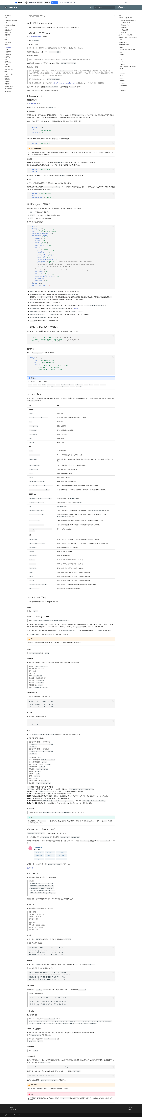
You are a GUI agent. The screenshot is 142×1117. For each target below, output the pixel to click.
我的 (126, 2)
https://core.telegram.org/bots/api (64, 83)
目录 (119, 15)
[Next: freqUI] (132, 1109)
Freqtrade (8, 15)
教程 (47, 2)
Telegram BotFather (35, 37)
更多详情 (77, 308)
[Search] (104, 7)
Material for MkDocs (12, 1115)
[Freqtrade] (5, 7)
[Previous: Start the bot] (12, 1109)
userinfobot (32, 104)
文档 (54, 2)
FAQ (40, 2)
